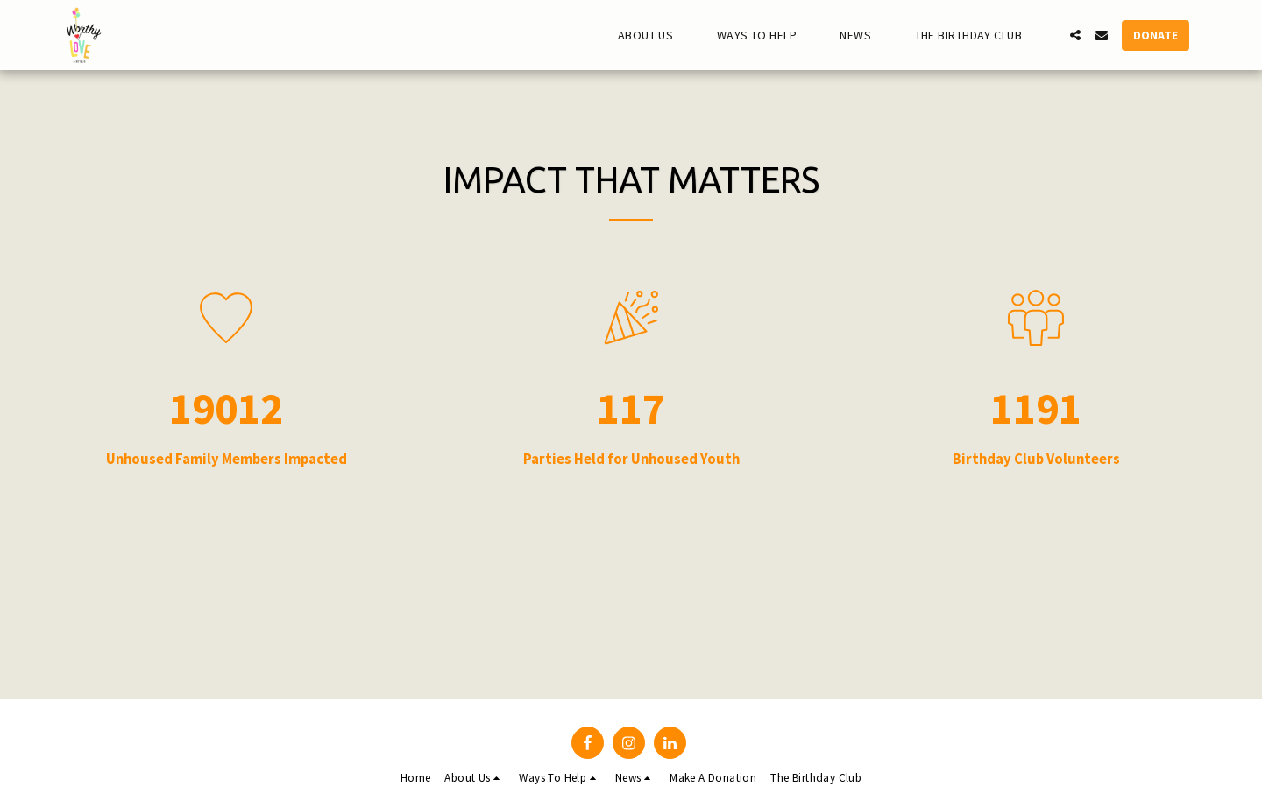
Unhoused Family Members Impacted (226, 459)
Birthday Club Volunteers (1036, 459)
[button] (653, 35)
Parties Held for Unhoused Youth (631, 459)
